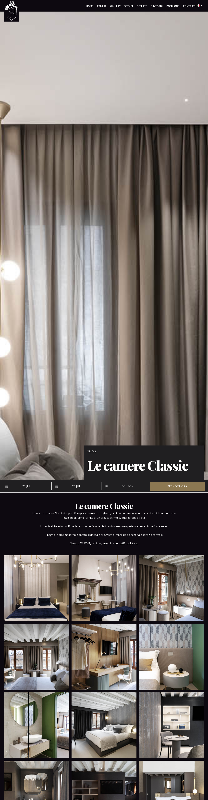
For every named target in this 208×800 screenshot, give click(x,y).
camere (101, 6)
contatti (189, 6)
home (89, 6)
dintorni (157, 6)
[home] (11, 11)
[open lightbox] (36, 588)
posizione (172, 6)
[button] (199, 5)
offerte (142, 6)
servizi (128, 6)
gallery (115, 6)
